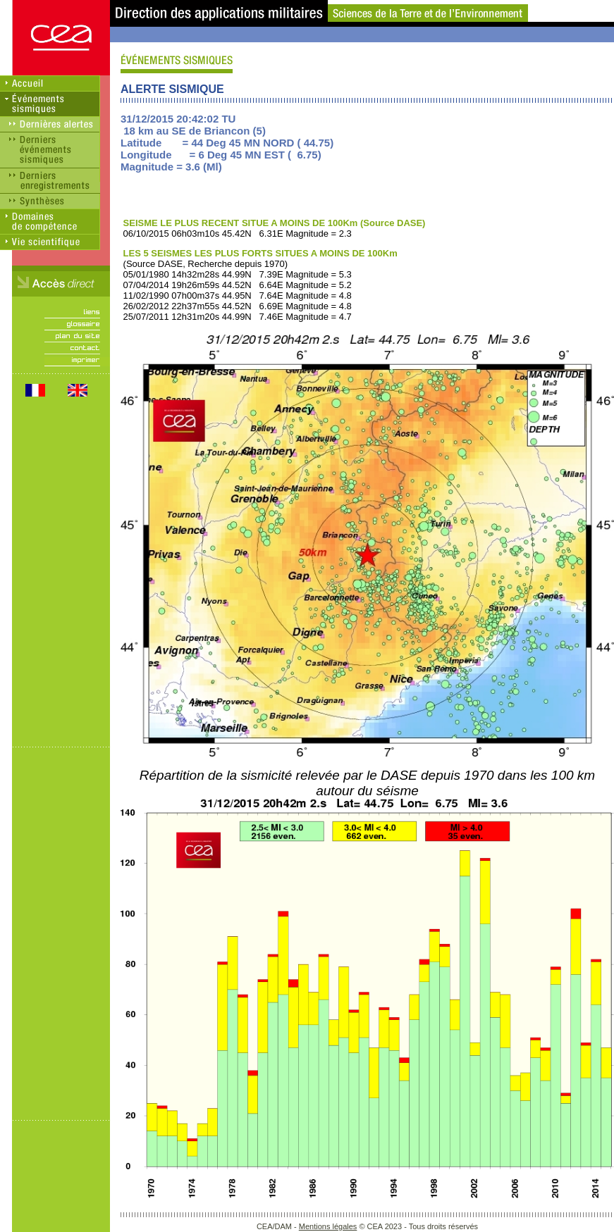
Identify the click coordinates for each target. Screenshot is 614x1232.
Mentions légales (328, 1226)
